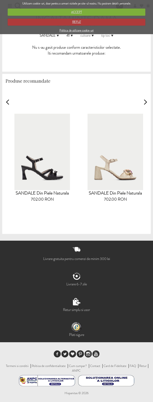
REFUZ (76, 22)
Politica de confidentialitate (49, 366)
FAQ (133, 366)
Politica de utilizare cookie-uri (76, 30)
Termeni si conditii (17, 366)
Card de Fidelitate (115, 366)
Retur (143, 366)
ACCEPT (76, 12)
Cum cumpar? (78, 366)
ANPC (76, 370)
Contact (95, 366)
